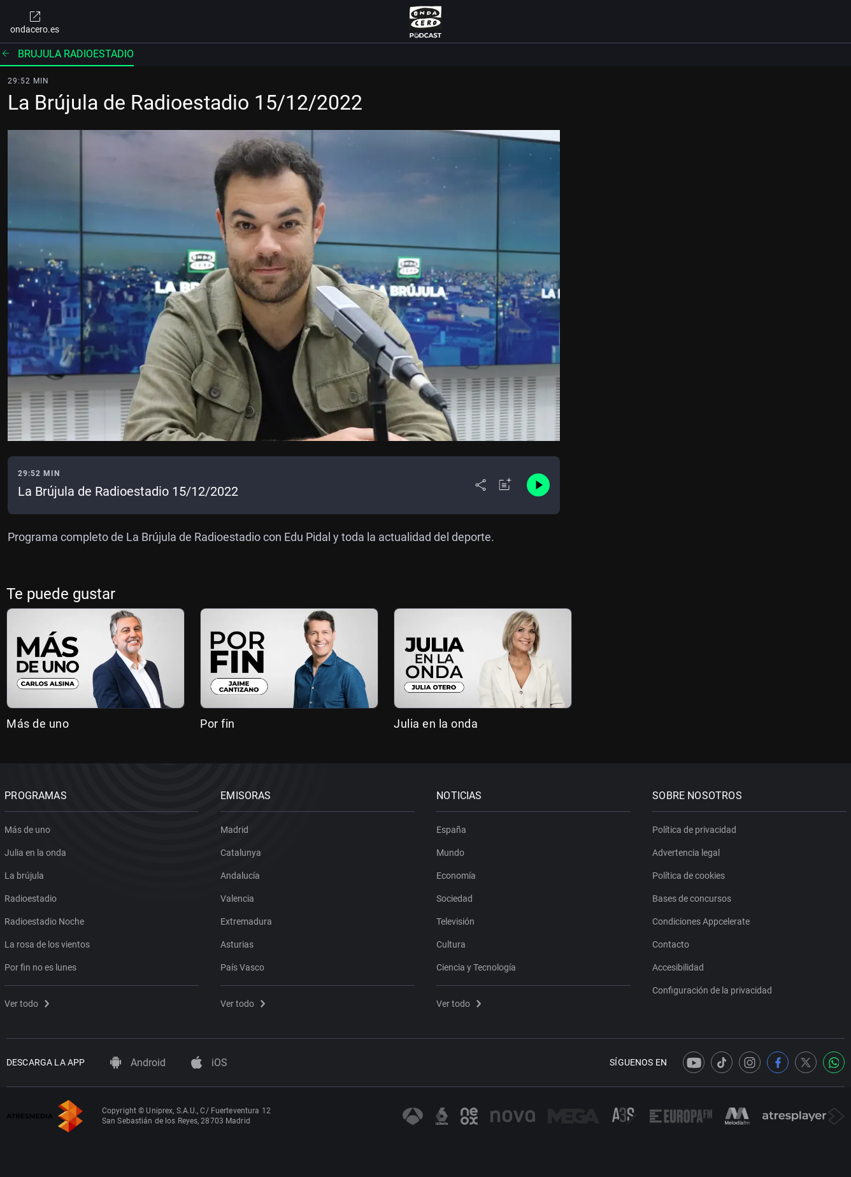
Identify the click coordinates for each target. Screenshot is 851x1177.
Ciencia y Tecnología (478, 965)
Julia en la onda (436, 723)
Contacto (672, 942)
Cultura (453, 942)
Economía (458, 873)
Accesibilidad (680, 965)
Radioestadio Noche (46, 919)
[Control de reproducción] (538, 484)
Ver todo (28, 1001)
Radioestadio (32, 896)
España (453, 827)
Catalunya (242, 850)
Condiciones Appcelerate (703, 919)
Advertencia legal (688, 850)
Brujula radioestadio (67, 54)
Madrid (236, 827)
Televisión (457, 919)
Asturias (238, 942)
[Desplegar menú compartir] (481, 485)
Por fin (217, 723)
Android (138, 1063)
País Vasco (244, 965)
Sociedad (456, 896)
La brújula (26, 873)
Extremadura (248, 919)
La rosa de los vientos (49, 942)
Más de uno (37, 723)
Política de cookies (690, 873)
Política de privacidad (696, 827)
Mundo (452, 850)
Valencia (239, 896)
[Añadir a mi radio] (505, 485)
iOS (209, 1063)
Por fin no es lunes (42, 965)
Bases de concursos (693, 896)
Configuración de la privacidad (714, 988)
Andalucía (242, 873)
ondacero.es (34, 21)
